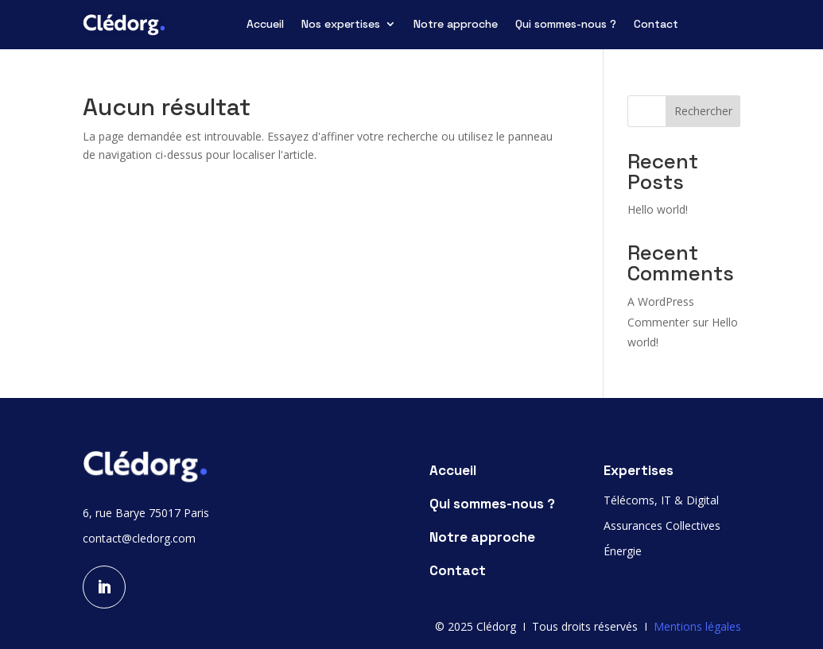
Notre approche (455, 24)
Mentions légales (697, 626)
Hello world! (657, 209)
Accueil (265, 24)
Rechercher (703, 110)
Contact (656, 24)
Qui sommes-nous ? (565, 24)
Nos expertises (340, 24)
